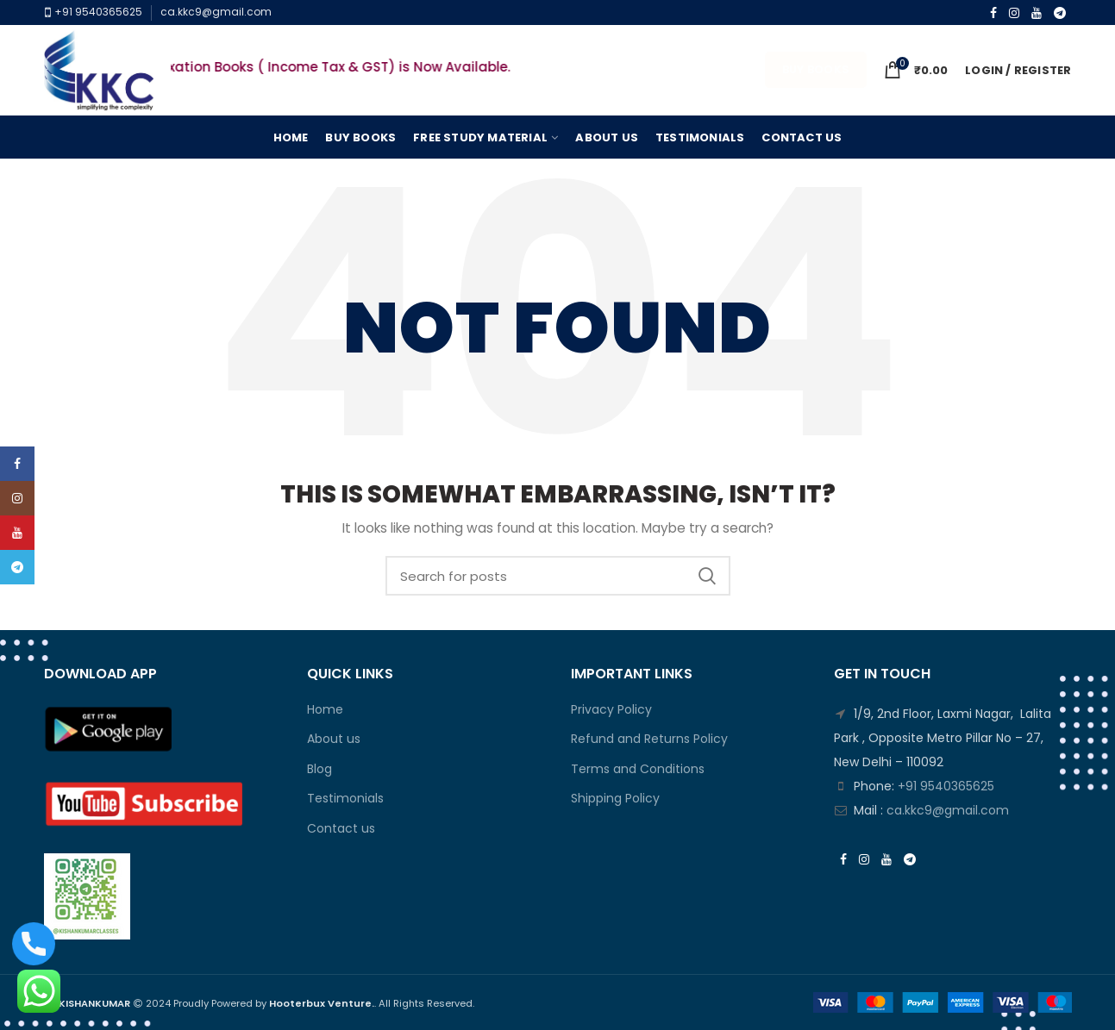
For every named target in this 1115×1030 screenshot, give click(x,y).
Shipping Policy (615, 798)
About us (333, 739)
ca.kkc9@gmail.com (216, 11)
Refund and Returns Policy (649, 739)
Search (707, 576)
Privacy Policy (611, 710)
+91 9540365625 (97, 11)
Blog (319, 769)
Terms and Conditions (638, 769)
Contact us (341, 829)
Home (325, 710)
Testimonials (345, 798)
